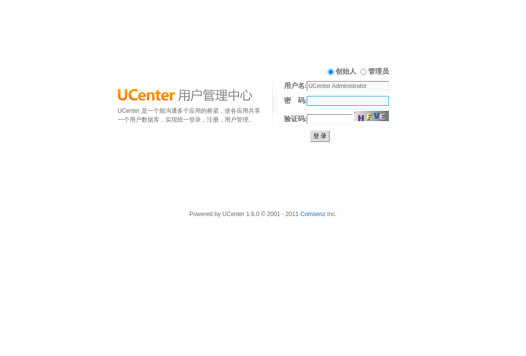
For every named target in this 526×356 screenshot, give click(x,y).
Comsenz (313, 214)
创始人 (345, 71)
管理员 (378, 71)
